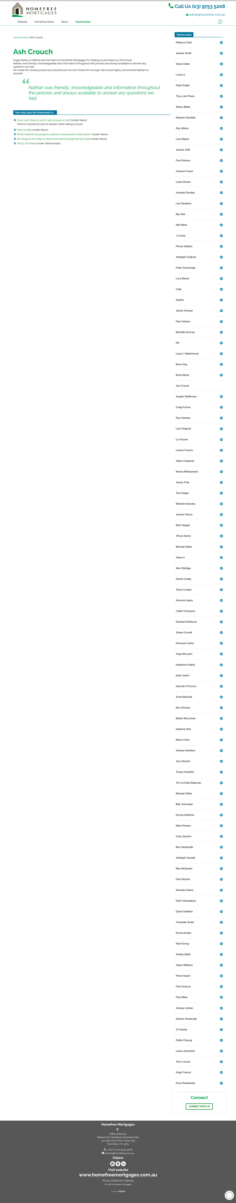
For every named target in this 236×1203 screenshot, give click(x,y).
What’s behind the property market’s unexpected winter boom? (54, 134)
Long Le (180, 74)
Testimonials (82, 21)
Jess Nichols (183, 761)
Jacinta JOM (183, 149)
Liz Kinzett (182, 439)
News (64, 21)
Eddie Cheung (184, 1040)
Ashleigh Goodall (185, 857)
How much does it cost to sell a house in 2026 (43, 120)
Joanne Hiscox (184, 514)
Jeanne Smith (183, 53)
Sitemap (129, 1180)
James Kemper (184, 310)
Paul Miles (182, 997)
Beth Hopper (183, 525)
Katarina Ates (183, 729)
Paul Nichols (183, 879)
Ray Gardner (183, 417)
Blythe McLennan (186, 718)
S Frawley (181, 1029)
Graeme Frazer (184, 171)
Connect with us (199, 1106)
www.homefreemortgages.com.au (118, 1175)
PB (177, 342)
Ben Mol (180, 214)
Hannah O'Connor (186, 686)
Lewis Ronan (183, 181)
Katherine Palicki (185, 664)
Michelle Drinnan (185, 332)
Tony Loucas (183, 1061)
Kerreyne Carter (185, 643)
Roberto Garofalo (185, 117)
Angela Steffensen (186, 396)
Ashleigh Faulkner (186, 257)
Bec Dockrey (183, 707)
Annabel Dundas (185, 192)
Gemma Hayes (184, 600)
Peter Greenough (185, 267)
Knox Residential (185, 1083)
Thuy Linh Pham (26, 143)
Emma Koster (183, 933)
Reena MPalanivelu (187, 471)
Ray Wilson (182, 128)
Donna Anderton (185, 815)
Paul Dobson (183, 160)
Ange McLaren (184, 654)
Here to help (24, 129)
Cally (179, 289)
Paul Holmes (183, 321)
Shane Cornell (184, 632)
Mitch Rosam (183, 825)
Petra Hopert (183, 975)
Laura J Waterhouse (187, 353)
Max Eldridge (183, 568)
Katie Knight (183, 85)
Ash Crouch (33, 52)
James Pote (182, 482)
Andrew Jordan (184, 1008)
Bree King (181, 364)
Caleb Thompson (185, 611)
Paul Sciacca (183, 986)
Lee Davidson (183, 203)
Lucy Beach (182, 278)
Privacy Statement (112, 1180)
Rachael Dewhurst (186, 621)
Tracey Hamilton (185, 772)
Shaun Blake (183, 106)
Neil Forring (182, 943)
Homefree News (44, 21)
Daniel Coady (183, 579)
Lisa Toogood (183, 428)
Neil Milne (181, 224)
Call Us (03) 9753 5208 (200, 6)
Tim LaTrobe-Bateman (188, 782)
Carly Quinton (183, 836)
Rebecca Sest (184, 42)
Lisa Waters (182, 139)
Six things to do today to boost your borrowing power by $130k (53, 138)
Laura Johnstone (185, 1051)
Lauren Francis (184, 450)
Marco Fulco (183, 739)
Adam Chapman (185, 461)
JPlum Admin (183, 535)
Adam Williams (184, 965)
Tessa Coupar (184, 589)
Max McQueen (184, 868)
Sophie (180, 299)
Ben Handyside (184, 847)
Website (22, 21)
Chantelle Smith (185, 922)
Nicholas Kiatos (184, 890)
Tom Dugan (182, 493)
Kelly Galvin (182, 675)
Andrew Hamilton (185, 750)
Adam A (180, 557)
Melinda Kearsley (185, 503)
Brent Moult (182, 375)
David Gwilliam (184, 911)
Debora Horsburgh (186, 1018)
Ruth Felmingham (186, 900)
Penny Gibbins (184, 246)
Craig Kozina (183, 407)
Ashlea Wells (183, 954)
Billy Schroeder (184, 804)
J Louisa (180, 235)
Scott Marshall (184, 697)
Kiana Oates (183, 63)
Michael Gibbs (184, 546)
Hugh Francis (183, 1072)
